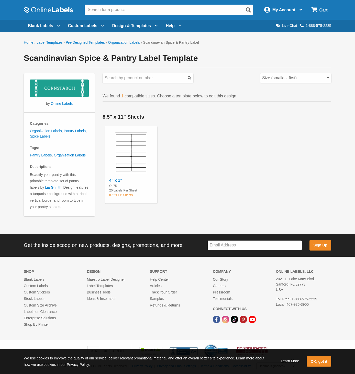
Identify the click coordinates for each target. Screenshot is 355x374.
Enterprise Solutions (40, 318)
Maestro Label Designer (106, 279)
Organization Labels (124, 42)
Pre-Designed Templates (85, 42)
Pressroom (221, 292)
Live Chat (286, 25)
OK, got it (319, 361)
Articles (156, 286)
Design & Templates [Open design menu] (135, 26)
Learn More (290, 361)
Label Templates (50, 42)
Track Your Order (163, 292)
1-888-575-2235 (315, 26)
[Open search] (248, 10)
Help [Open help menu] (173, 26)
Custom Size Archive (40, 305)
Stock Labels (34, 299)
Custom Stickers (37, 292)
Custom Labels (36, 286)
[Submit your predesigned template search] (189, 78)
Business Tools (98, 292)
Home (28, 42)
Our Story (220, 279)
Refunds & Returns (165, 305)
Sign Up (320, 245)
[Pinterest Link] (244, 319)
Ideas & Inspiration (101, 299)
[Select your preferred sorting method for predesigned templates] (295, 78)
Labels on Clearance (40, 312)
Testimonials (222, 299)
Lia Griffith (53, 187)
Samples (157, 299)
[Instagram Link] (226, 319)
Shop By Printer (36, 324)
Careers (219, 286)
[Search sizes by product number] (148, 78)
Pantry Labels (75, 131)
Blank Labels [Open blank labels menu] (44, 26)
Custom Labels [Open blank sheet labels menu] (86, 26)
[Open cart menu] (319, 10)
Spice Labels (40, 136)
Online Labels (62, 103)
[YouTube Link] (252, 319)
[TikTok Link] (235, 319)
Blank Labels (34, 279)
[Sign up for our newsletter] (255, 245)
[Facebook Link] (217, 319)
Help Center (159, 279)
